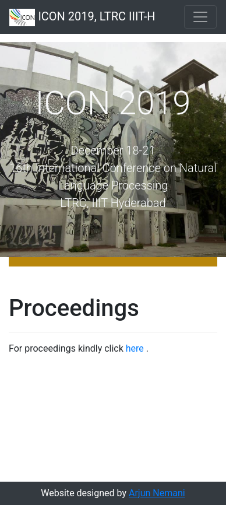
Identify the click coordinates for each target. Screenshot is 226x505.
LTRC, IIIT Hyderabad (112, 203)
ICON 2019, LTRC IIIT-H (82, 17)
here (134, 348)
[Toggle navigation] (200, 17)
